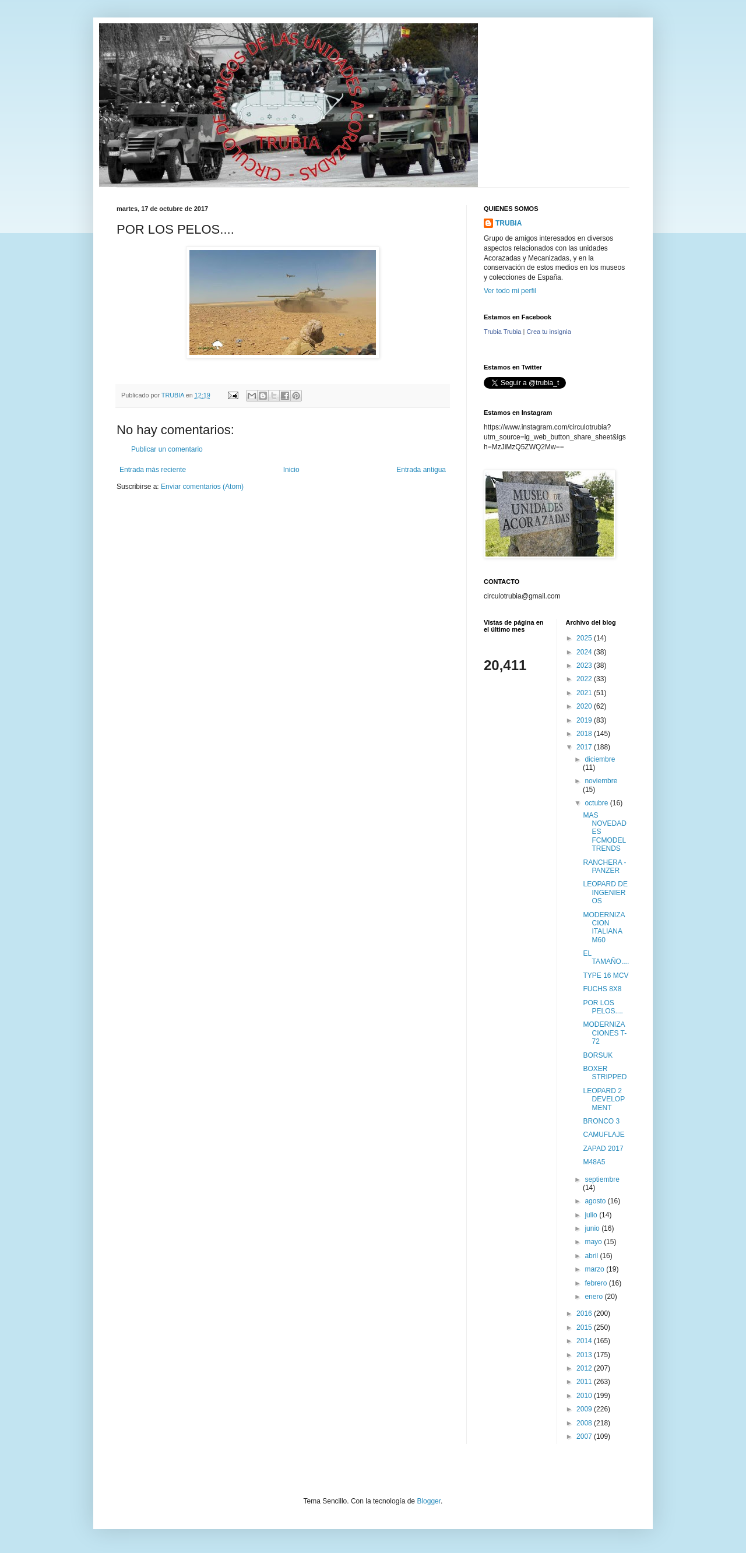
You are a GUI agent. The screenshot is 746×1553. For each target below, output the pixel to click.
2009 (585, 1409)
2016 (585, 1313)
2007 (585, 1436)
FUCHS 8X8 (602, 989)
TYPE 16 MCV (605, 975)
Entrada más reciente (152, 470)
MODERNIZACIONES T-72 (605, 1032)
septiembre (602, 1179)
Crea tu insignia (548, 331)
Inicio (291, 470)
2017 (585, 747)
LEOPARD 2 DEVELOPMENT (604, 1099)
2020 (585, 706)
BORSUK (598, 1055)
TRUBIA (508, 223)
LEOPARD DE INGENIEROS (605, 892)
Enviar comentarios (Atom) (202, 487)
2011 (585, 1382)
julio (592, 1215)
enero (594, 1297)
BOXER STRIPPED (605, 1073)
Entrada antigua (421, 470)
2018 (585, 734)
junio (593, 1228)
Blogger (429, 1501)
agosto (596, 1201)
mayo (594, 1242)
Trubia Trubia (502, 331)
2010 (585, 1396)
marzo (595, 1269)
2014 (585, 1341)
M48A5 (594, 1162)
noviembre (601, 781)
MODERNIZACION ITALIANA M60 (604, 927)
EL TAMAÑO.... (606, 957)
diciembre (600, 759)
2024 (585, 652)
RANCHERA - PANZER (604, 866)
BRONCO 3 (601, 1121)
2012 (585, 1368)
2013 (585, 1355)
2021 (585, 693)
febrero (596, 1283)
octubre (597, 803)
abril (592, 1256)
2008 (585, 1423)
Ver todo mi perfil (510, 291)
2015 (585, 1327)
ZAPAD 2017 (603, 1148)
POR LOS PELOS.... (602, 1007)
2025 (585, 638)
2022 (585, 679)
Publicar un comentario (167, 449)
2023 (585, 665)
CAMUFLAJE (603, 1135)
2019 (585, 720)
